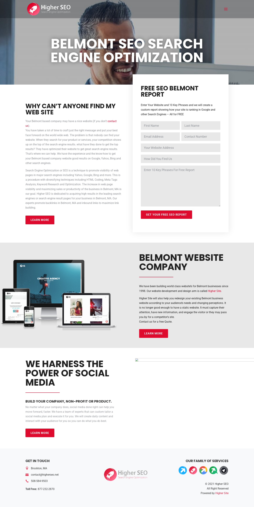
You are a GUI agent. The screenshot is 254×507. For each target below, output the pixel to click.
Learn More (40, 220)
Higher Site (214, 291)
